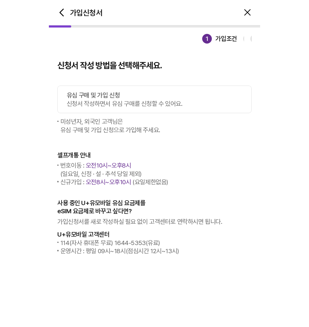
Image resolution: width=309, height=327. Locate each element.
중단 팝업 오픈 (247, 12)
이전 (61, 12)
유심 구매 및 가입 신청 (159, 99)
